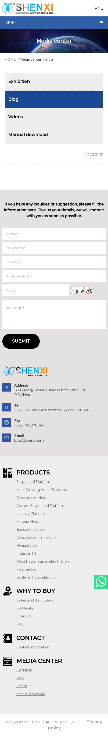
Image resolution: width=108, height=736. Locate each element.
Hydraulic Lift (27, 545)
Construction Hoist (31, 497)
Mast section (26, 569)
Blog (20, 678)
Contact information (32, 647)
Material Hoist (27, 521)
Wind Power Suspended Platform (44, 561)
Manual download (30, 694)
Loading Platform (30, 513)
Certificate (24, 608)
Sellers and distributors (34, 600)
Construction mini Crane (36, 537)
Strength (23, 616)
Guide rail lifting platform (36, 577)
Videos (21, 686)
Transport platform (31, 529)
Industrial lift (26, 553)
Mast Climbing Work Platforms (41, 489)
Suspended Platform (33, 481)
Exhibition (24, 670)
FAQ (20, 624)
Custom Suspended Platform (40, 505)
